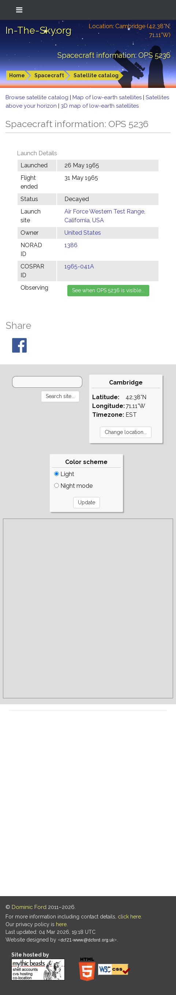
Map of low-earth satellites (107, 97)
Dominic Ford (29, 907)
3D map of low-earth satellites (100, 106)
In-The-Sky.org (38, 30)
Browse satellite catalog (37, 97)
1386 (71, 245)
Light (64, 474)
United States (82, 232)
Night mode (73, 485)
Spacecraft (49, 75)
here (61, 924)
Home (17, 75)
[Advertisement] (88, 608)
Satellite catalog (96, 75)
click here (129, 917)
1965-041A (79, 266)
